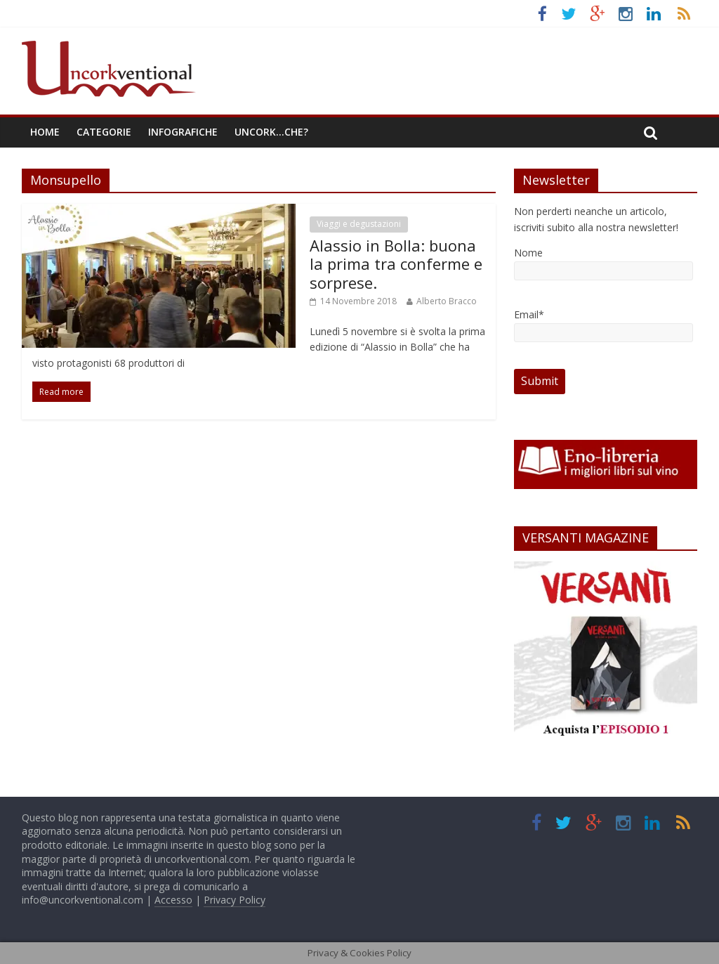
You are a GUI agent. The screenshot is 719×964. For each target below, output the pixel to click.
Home (45, 131)
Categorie (104, 131)
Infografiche (183, 131)
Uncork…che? (271, 131)
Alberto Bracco (446, 301)
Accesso (173, 899)
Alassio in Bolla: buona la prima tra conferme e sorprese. (396, 264)
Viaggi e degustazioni (359, 224)
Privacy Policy (234, 899)
